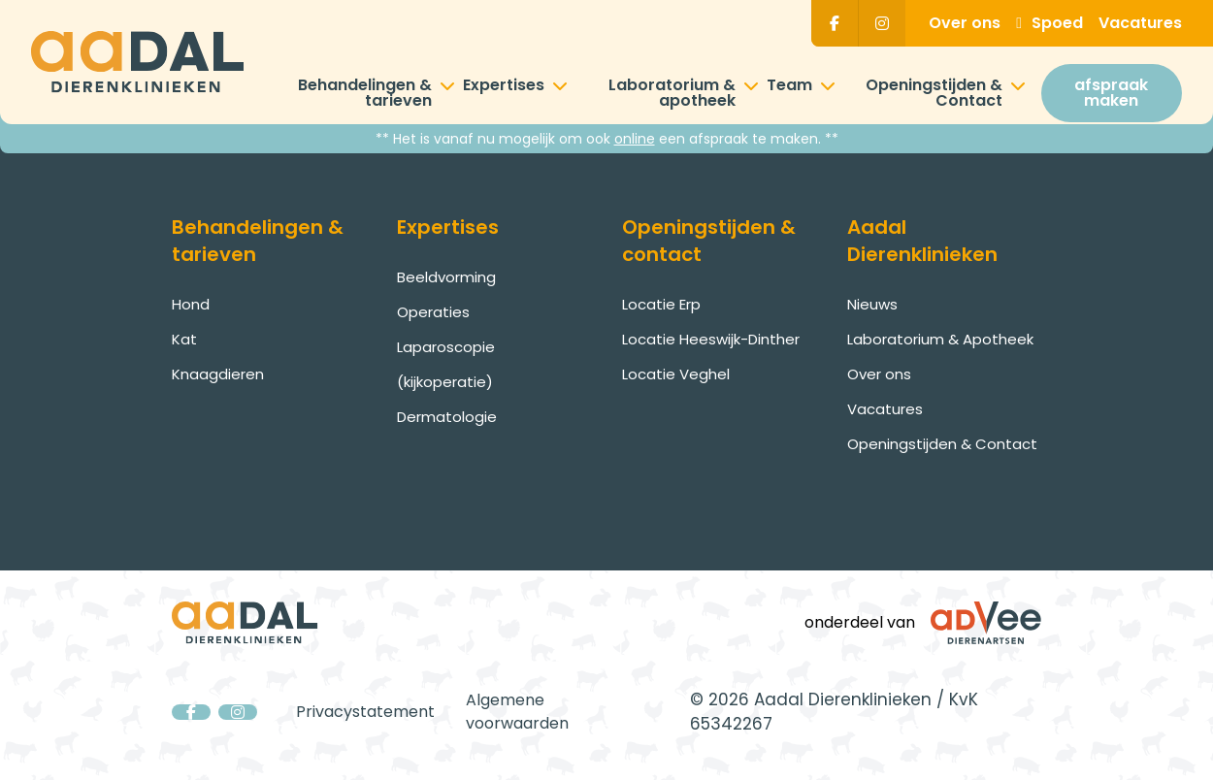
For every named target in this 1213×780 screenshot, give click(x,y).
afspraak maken (1111, 93)
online (634, 138)
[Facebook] (834, 23)
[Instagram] (882, 23)
